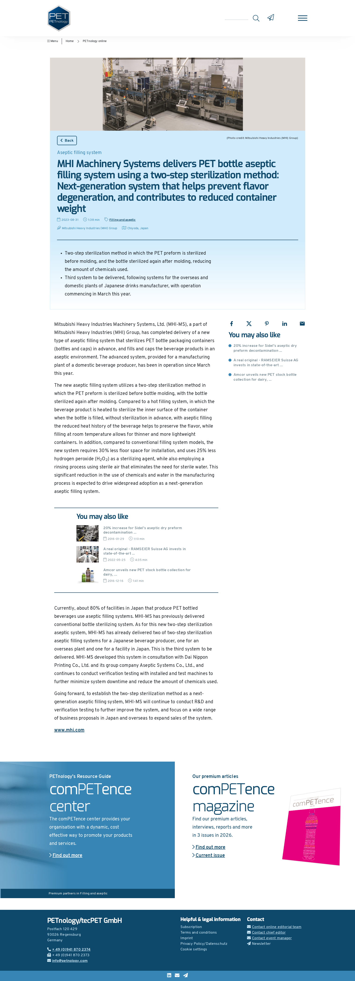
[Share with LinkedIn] (284, 324)
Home (70, 41)
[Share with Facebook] (231, 324)
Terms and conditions (198, 933)
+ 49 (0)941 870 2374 (69, 950)
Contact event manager (269, 938)
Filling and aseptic (122, 220)
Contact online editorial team (274, 927)
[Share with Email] (302, 324)
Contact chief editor (266, 933)
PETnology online (95, 41)
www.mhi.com (69, 730)
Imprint (186, 938)
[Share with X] (249, 324)
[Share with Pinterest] (267, 324)
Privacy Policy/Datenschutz (204, 944)
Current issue (208, 855)
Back (67, 140)
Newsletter (259, 944)
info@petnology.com (67, 961)
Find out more (65, 855)
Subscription (191, 927)
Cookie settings (193, 949)
